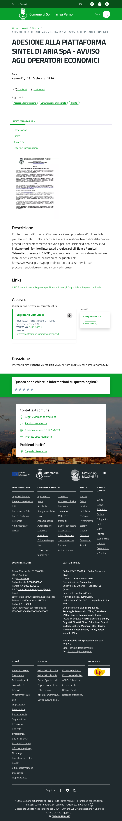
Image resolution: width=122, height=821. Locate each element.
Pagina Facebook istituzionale (52, 685)
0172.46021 (35, 327)
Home (15, 28)
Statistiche (17, 772)
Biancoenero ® (86, 809)
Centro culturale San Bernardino (53, 699)
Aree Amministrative (22, 501)
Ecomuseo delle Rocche (74, 675)
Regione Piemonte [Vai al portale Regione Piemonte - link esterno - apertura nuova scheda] (20, 4)
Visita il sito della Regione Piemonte (55, 670)
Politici (15, 530)
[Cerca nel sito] (106, 14)
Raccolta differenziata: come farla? (79, 695)
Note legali (17, 753)
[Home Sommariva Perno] (46, 14)
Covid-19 (84, 535)
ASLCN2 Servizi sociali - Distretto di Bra (82, 680)
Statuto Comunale (21, 743)
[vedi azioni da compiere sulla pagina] (36, 89)
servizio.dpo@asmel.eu (81, 648)
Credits (15, 763)
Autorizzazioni (44, 525)
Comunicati (85, 540)
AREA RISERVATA (59, 816)
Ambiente (42, 506)
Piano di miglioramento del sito (21, 694)
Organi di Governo (21, 496)
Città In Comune (80, 804)
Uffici (14, 506)
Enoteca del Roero (71, 670)
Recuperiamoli (69, 690)
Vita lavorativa (65, 550)
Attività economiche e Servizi (103, 538)
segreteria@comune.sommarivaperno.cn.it (33, 596)
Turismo (62, 545)
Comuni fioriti (69, 685)
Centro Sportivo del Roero (50, 680)
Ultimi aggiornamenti (22, 768)
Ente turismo (44, 690)
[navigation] (6, 14)
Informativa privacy (22, 748)
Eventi (100, 499)
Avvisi (83, 545)
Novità (25, 28)
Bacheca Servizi (20, 738)
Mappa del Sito (19, 777)
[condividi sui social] (20, 89)
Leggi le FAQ (18, 704)
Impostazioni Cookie (22, 758)
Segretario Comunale (30, 314)
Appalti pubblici (45, 521)
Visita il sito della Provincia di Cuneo (55, 675)
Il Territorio (102, 509)
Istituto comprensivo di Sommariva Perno (58, 695)
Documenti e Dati (21, 511)
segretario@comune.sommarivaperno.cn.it (37, 334)
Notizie (35, 28)
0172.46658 (22, 578)
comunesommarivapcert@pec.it (34, 589)
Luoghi (100, 504)
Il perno (83, 530)
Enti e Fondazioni (20, 516)
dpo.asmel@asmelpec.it (80, 651)
